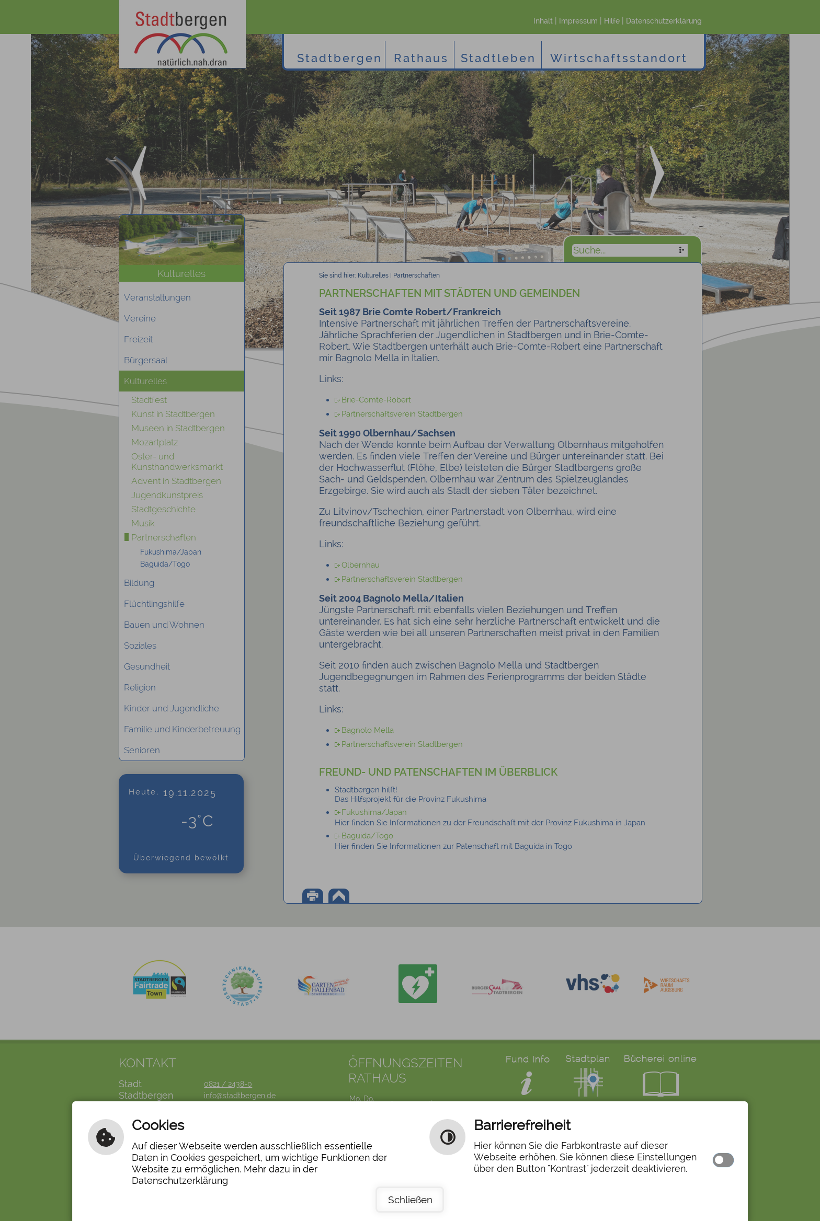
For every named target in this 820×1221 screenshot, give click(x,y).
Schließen (410, 1199)
